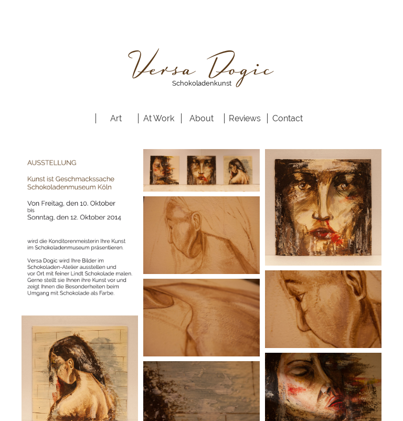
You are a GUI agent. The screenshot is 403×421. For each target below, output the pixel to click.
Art (116, 118)
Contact (287, 118)
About (201, 118)
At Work (158, 118)
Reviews (245, 118)
